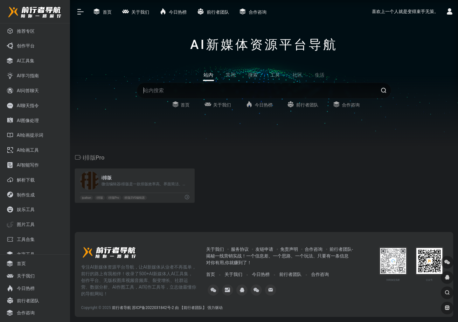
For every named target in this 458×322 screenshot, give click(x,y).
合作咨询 (314, 249)
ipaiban (86, 197)
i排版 (99, 197)
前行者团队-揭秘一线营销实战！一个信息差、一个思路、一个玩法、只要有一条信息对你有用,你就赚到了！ (279, 256)
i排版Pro (113, 197)
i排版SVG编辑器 (134, 197)
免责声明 (289, 249)
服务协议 (240, 249)
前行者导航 (121, 307)
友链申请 (264, 249)
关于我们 (215, 249)
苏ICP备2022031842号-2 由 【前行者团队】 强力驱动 (177, 307)
